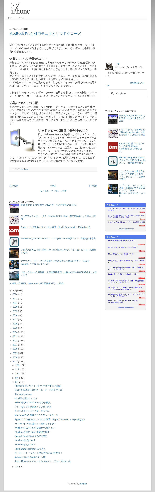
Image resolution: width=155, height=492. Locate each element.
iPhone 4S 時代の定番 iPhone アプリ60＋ (121, 240)
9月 (17, 378)
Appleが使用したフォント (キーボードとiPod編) (38, 386)
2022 (15, 298)
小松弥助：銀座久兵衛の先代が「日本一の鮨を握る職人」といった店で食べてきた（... (126, 281)
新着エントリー (113, 205)
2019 (15, 311)
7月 (17, 467)
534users (142, 291)
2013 (15, 336)
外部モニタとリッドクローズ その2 (32, 411)
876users (142, 264)
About (21, 18)
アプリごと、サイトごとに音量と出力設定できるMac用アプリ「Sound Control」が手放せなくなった (132, 190)
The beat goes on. (23, 394)
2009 (15, 353)
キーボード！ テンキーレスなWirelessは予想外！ (38, 453)
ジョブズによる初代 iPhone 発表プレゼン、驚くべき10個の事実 (126, 209)
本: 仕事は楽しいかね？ (26, 398)
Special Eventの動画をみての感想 (31, 436)
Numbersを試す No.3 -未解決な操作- (32, 432)
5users (142, 219)
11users (142, 212)
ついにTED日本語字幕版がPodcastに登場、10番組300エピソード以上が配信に (126, 268)
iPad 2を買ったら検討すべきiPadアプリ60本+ (123, 274)
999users (142, 251)
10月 (17, 373)
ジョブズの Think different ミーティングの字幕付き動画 (126, 222)
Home (10, 18)
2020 (15, 307)
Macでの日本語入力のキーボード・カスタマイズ (38, 390)
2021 (15, 303)
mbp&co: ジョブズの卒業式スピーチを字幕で (123, 247)
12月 (17, 365)
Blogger (83, 484)
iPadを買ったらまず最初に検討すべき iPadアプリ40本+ (126, 261)
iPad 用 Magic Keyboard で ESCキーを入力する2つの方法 (49, 205)
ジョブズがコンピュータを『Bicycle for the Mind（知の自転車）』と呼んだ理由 (132, 132)
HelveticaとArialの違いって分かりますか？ (35, 423)
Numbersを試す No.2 (25, 440)
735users (142, 271)
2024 (15, 294)
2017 (15, 319)
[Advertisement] (89, 9)
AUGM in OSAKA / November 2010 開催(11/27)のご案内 (36, 283)
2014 (15, 332)
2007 (15, 361)
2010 (15, 349)
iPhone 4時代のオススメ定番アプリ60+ (121, 254)
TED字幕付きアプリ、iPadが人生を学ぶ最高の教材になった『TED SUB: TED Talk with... (126, 288)
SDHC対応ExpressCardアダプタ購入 (33, 402)
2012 (15, 340)
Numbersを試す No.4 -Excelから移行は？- (35, 428)
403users (142, 304)
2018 (15, 315)
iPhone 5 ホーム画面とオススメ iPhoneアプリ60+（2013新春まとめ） (123, 301)
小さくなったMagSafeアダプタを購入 (33, 407)
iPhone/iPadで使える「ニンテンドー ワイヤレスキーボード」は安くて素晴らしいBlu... (126, 295)
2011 (15, 345)
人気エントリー (113, 237)
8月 (17, 382)
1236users (141, 244)
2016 (15, 324)
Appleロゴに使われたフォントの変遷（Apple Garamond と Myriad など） (56, 227)
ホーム (53, 186)
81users (142, 225)
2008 (15, 357)
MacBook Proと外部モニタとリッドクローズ (45, 34)
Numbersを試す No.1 (25, 444)
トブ (117, 64)
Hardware (25, 169)
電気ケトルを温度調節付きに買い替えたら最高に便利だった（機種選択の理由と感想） (126, 216)
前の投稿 (92, 186)
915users (142, 258)
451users (142, 298)
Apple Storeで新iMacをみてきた (30, 449)
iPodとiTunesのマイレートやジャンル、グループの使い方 (43, 461)
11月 (17, 369)
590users (142, 284)
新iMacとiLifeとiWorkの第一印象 (30, 457)
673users (142, 278)
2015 (15, 328)
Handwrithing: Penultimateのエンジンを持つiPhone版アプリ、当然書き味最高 (58, 238)
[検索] (127, 93)
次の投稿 (13, 186)
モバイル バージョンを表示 (53, 191)
